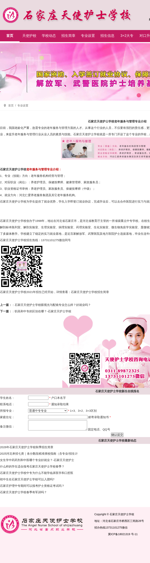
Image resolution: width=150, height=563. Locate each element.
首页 (9, 36)
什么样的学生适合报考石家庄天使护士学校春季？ (32, 466)
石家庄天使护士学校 (86, 134)
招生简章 (68, 36)
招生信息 (107, 36)
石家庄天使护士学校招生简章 (90, 292)
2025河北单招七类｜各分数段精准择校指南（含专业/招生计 (39, 453)
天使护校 (29, 36)
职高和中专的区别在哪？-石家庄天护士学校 (43, 311)
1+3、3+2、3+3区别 (83, 410)
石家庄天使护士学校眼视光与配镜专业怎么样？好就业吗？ (53, 304)
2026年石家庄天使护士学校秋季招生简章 (26, 447)
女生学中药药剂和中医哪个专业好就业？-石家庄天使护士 (37, 460)
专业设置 (88, 36)
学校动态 (49, 36)
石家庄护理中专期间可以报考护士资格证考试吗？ (32, 485)
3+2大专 (127, 36)
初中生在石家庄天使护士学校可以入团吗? (27, 479)
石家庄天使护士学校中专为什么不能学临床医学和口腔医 (36, 472)
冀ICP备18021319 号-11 (123, 534)
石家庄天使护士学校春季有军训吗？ (23, 492)
